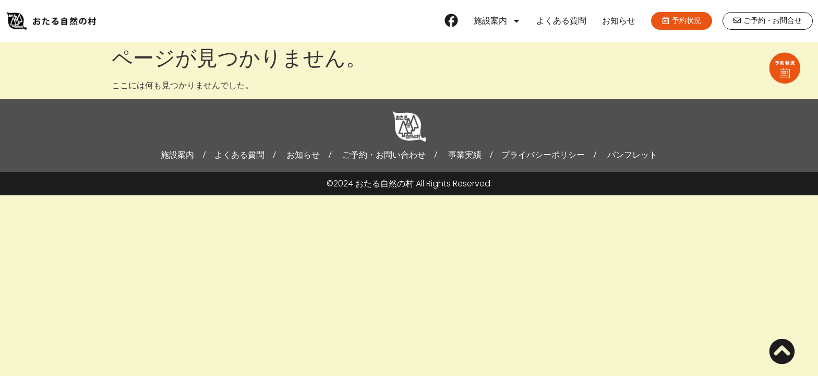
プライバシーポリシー (543, 155)
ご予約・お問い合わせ (384, 155)
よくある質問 (561, 21)
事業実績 (465, 155)
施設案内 (497, 20)
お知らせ (618, 21)
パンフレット (632, 155)
